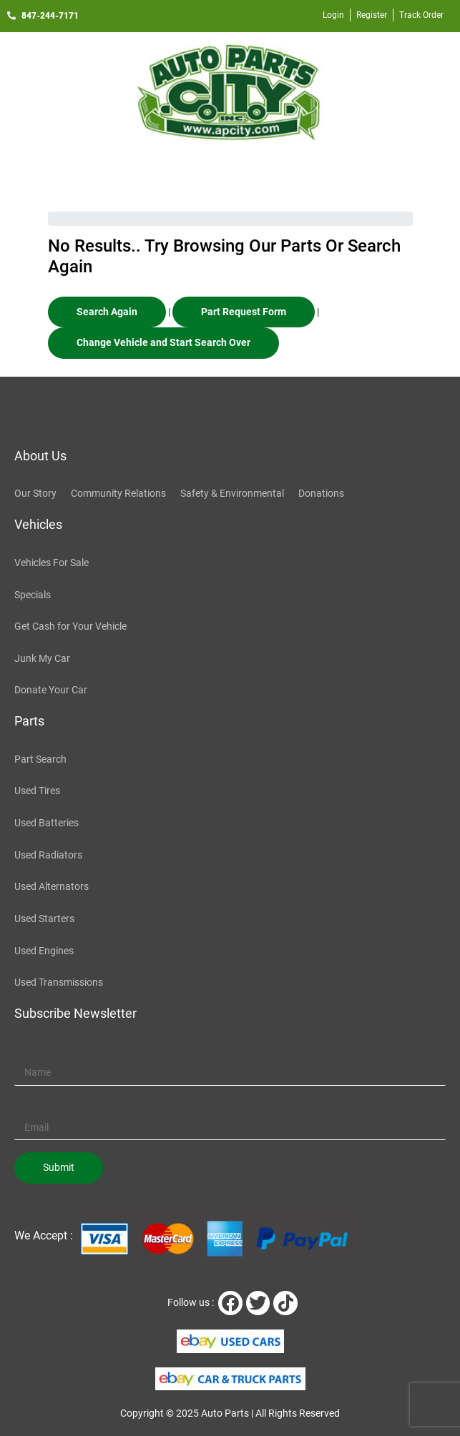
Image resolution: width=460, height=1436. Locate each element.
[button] (229, 173)
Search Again (107, 311)
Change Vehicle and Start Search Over (163, 342)
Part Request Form (243, 311)
